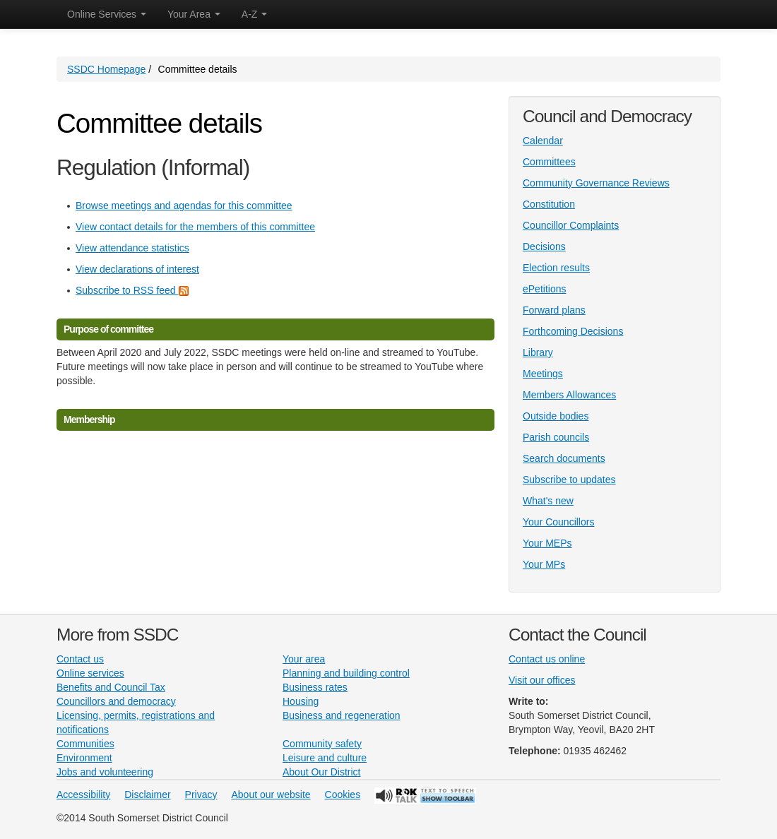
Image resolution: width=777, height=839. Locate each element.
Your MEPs (547, 543)
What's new (548, 500)
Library (538, 352)
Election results (556, 267)
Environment (84, 757)
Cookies (343, 794)
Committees (549, 161)
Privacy (201, 794)
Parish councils (556, 437)
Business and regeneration (342, 715)
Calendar (543, 140)
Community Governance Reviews (596, 183)
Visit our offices (542, 680)
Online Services (106, 14)
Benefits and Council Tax (111, 687)
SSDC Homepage (106, 69)
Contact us (80, 659)
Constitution (549, 204)
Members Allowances (569, 394)
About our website (271, 794)
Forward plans (554, 310)
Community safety (322, 743)
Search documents (564, 458)
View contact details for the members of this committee (195, 226)
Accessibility (83, 794)
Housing (301, 701)
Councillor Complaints (571, 225)
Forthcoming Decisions (573, 331)
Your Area (193, 14)
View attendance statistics (132, 248)
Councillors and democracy (116, 701)
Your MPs (544, 564)
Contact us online (547, 659)
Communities (85, 743)
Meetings (543, 373)
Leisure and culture (325, 757)
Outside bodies (555, 416)
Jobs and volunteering (105, 772)
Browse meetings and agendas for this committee (184, 205)
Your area (304, 659)
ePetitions (544, 288)
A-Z (254, 14)
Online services (90, 673)
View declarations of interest (137, 269)
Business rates (315, 687)
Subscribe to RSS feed (132, 290)
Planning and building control (346, 673)
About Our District (321, 772)
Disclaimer (147, 794)
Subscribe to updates (569, 479)
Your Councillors (558, 522)
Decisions (544, 246)
